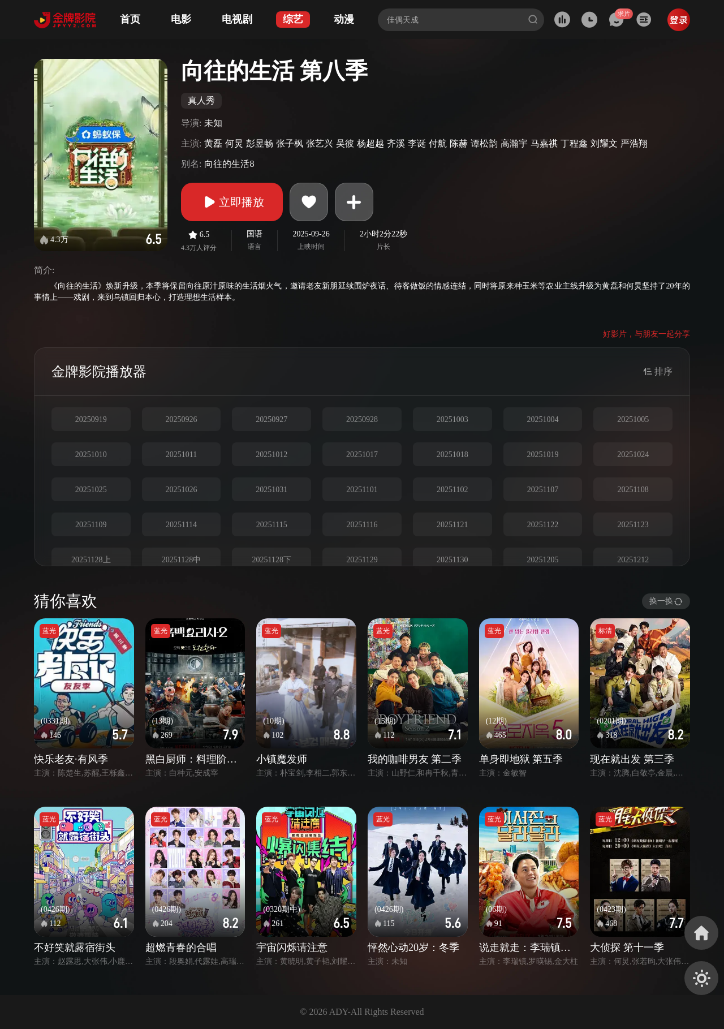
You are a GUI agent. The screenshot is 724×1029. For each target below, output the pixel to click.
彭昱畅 (259, 143)
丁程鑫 (574, 143)
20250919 (91, 419)
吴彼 (345, 143)
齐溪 (396, 143)
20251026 (181, 489)
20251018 (452, 454)
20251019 (542, 454)
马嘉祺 (544, 143)
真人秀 (201, 100)
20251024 (633, 454)
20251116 (362, 524)
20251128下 (271, 560)
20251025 (91, 489)
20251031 (271, 489)
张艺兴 (319, 143)
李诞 (417, 143)
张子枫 (289, 143)
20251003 (452, 419)
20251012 (271, 454)
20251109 (90, 524)
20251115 (271, 524)
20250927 (271, 419)
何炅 (234, 143)
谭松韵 (484, 143)
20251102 (452, 489)
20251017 (362, 454)
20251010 (91, 454)
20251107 (542, 489)
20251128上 (90, 560)
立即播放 (232, 202)
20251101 (361, 489)
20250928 (362, 419)
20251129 (361, 560)
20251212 (633, 560)
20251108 (632, 489)
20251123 (632, 524)
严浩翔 (634, 143)
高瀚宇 (514, 143)
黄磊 (213, 143)
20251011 (181, 454)
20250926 (181, 419)
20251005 (633, 419)
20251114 (181, 524)
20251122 (542, 524)
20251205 (542, 560)
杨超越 (370, 143)
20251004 (542, 419)
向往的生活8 (229, 164)
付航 (438, 143)
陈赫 (459, 143)
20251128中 (181, 560)
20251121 (452, 524)
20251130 (452, 560)
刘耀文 (604, 143)
